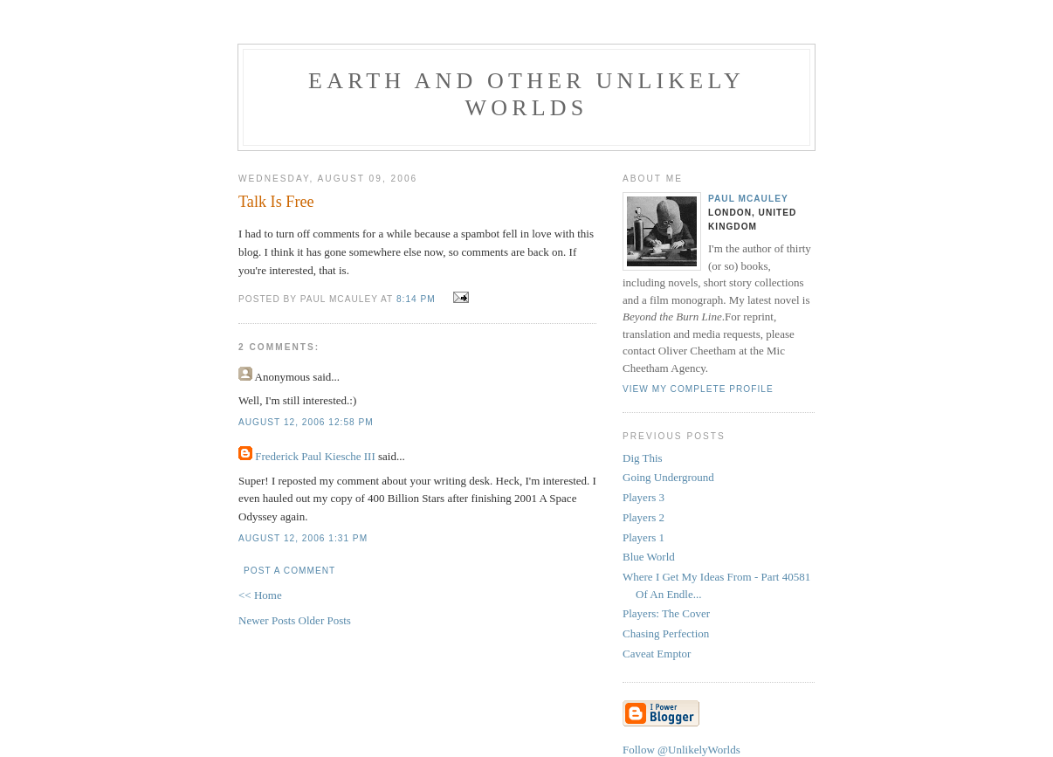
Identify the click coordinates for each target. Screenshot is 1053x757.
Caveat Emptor (657, 653)
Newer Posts (268, 620)
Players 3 (643, 497)
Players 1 (643, 537)
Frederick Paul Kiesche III (315, 456)
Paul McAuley (748, 198)
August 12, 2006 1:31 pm (303, 538)
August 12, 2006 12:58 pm (306, 422)
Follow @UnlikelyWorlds (681, 749)
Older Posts (325, 620)
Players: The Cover (666, 613)
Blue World (649, 556)
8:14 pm (416, 299)
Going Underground (668, 477)
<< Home (260, 595)
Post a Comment (289, 570)
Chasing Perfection (666, 633)
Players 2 (643, 517)
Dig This (643, 458)
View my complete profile (698, 389)
